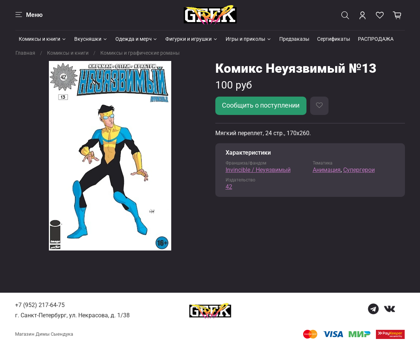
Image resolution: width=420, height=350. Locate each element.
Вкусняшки (91, 39)
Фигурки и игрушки (191, 39)
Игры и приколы (249, 39)
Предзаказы (294, 39)
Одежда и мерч (136, 39)
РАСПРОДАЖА (376, 39)
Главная (25, 53)
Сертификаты (333, 39)
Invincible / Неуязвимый (258, 169)
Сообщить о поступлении (260, 105)
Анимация (327, 169)
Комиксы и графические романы (140, 53)
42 (229, 186)
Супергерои (359, 169)
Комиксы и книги (43, 39)
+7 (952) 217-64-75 (40, 305)
